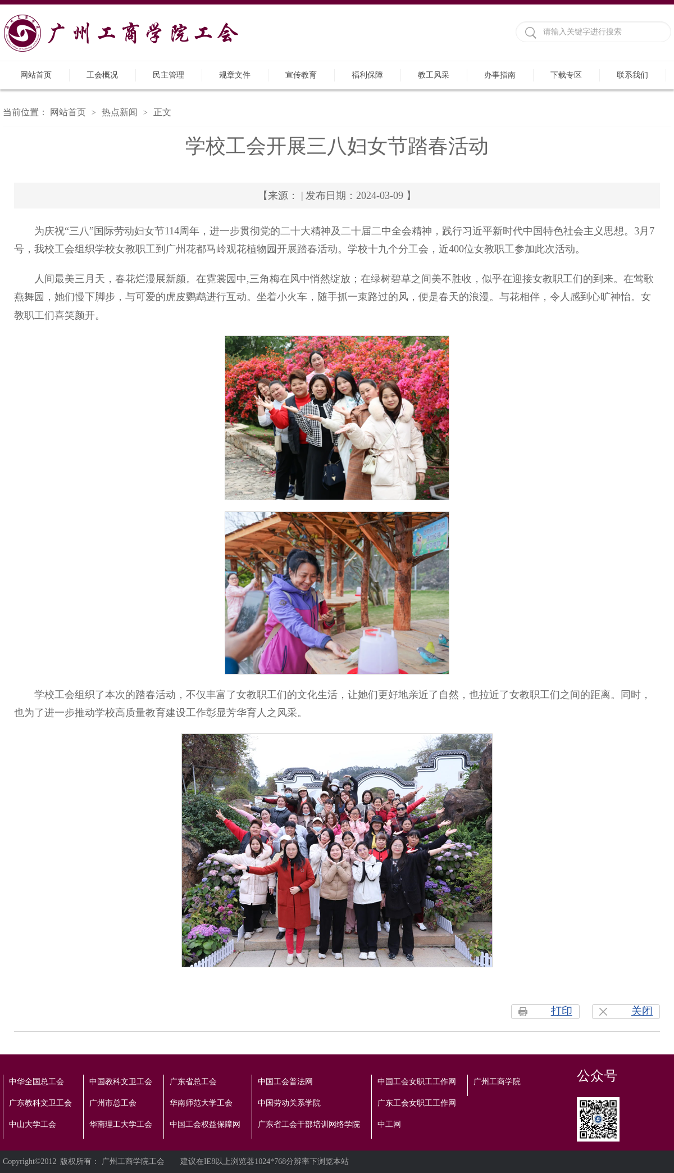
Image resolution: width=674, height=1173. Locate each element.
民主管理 (168, 75)
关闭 (642, 1011)
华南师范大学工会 (201, 1103)
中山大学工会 (32, 1124)
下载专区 (566, 75)
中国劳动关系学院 (289, 1103)
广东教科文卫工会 (40, 1103)
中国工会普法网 (285, 1081)
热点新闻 (120, 112)
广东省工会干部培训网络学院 (309, 1124)
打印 (561, 1011)
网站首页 (36, 75)
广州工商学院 (497, 1081)
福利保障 (367, 75)
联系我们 (632, 75)
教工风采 (433, 75)
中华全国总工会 (36, 1081)
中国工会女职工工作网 (416, 1081)
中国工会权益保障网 (205, 1124)
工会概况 (102, 75)
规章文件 (235, 75)
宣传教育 (301, 75)
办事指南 (500, 75)
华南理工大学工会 (120, 1124)
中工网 (389, 1124)
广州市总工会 (112, 1103)
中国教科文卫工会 (120, 1081)
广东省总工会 (193, 1081)
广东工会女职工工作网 (416, 1103)
